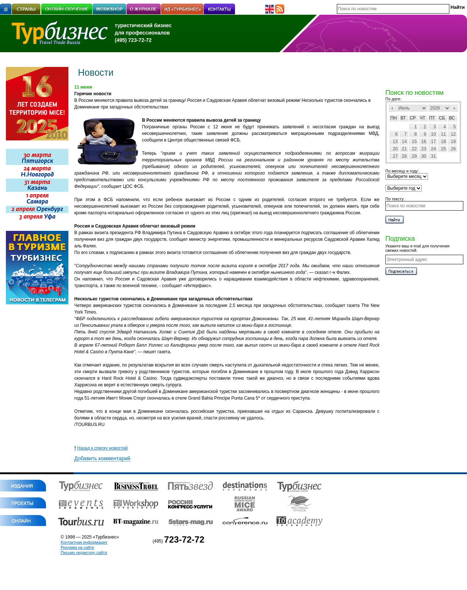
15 (414, 141)
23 (423, 148)
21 (404, 148)
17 (433, 141)
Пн (394, 118)
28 (404, 156)
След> (454, 108)
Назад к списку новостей (101, 448)
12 (453, 134)
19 (453, 141)
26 (453, 148)
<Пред (392, 108)
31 (433, 156)
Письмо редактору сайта (84, 552)
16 (423, 141)
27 (395, 156)
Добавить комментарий (102, 458)
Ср (413, 118)
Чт (422, 118)
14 (404, 141)
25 (443, 148)
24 (433, 148)
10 (433, 134)
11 (443, 134)
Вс (452, 118)
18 (443, 141)
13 (395, 141)
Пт (432, 118)
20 (395, 148)
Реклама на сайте (77, 547)
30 (423, 156)
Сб (442, 118)
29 (414, 156)
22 (414, 148)
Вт (403, 118)
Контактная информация (84, 542)
